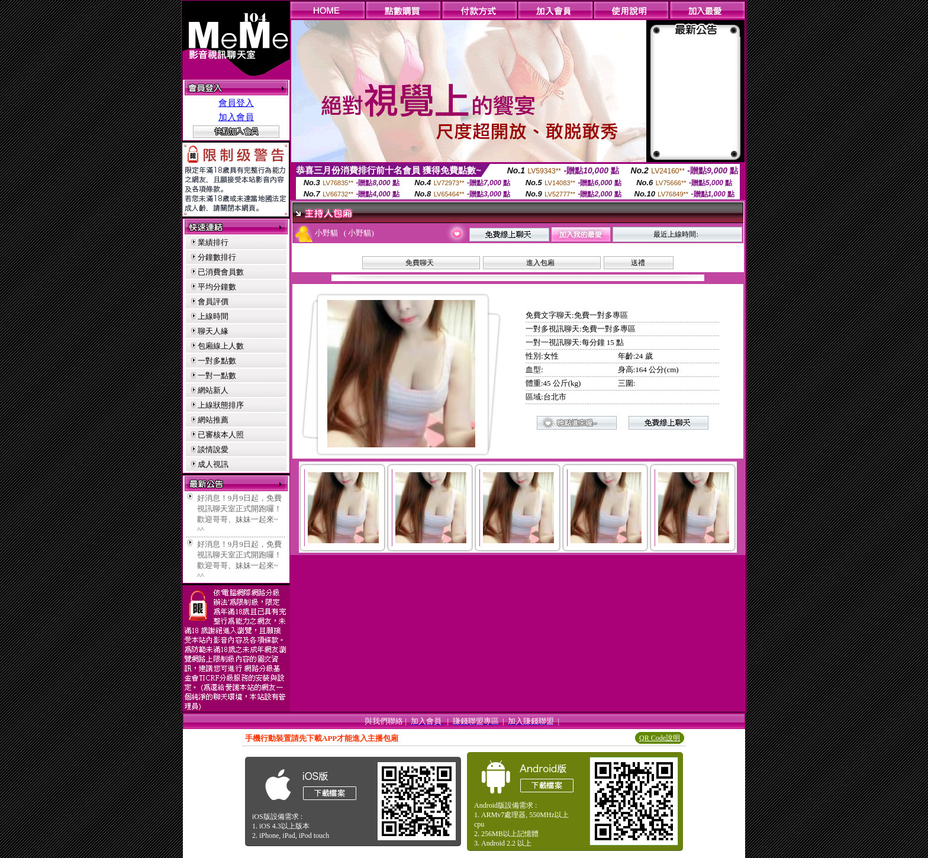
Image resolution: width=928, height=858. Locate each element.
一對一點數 (217, 375)
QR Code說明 (659, 738)
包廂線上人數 (221, 345)
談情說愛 (213, 449)
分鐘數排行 (217, 257)
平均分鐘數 (217, 286)
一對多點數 (217, 360)
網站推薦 (213, 419)
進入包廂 (540, 263)
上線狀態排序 (221, 405)
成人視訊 (213, 464)
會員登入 (236, 103)
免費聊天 (419, 263)
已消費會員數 (221, 271)
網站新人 (213, 390)
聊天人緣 (213, 331)
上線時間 (213, 316)
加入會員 (236, 117)
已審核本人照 (221, 434)
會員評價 (213, 301)
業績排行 (213, 242)
